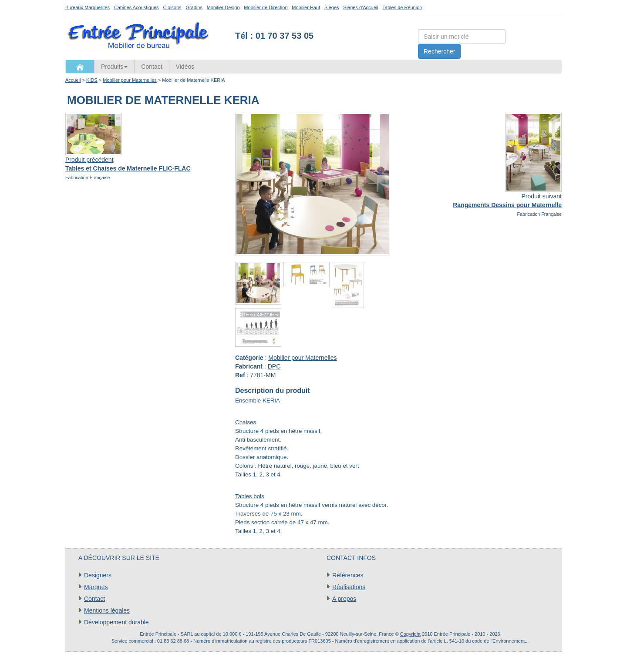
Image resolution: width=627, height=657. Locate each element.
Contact (151, 66)
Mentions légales (107, 610)
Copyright (410, 634)
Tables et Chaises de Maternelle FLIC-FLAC (128, 168)
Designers (97, 575)
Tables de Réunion (402, 7)
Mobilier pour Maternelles (130, 80)
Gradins (193, 7)
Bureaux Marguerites (87, 7)
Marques (96, 586)
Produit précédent (89, 159)
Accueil (73, 80)
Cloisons (172, 7)
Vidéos (185, 66)
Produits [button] (114, 66)
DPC (274, 366)
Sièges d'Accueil (360, 7)
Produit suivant (541, 196)
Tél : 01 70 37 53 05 (274, 35)
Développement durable (116, 622)
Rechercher (439, 51)
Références (348, 575)
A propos (344, 598)
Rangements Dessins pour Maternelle (507, 204)
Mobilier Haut (306, 7)
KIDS (92, 80)
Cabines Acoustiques (136, 7)
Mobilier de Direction (265, 7)
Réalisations (348, 586)
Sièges (331, 7)
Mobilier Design (223, 7)
